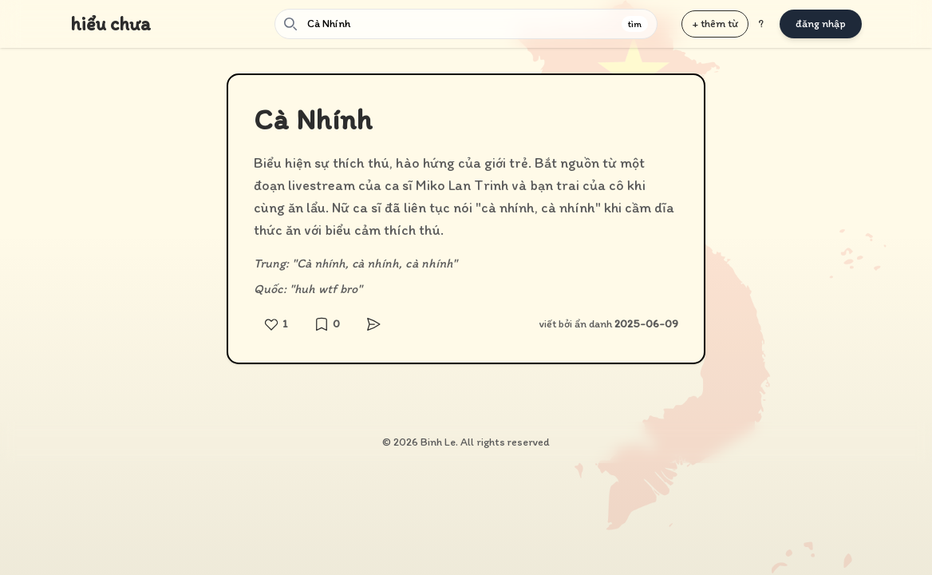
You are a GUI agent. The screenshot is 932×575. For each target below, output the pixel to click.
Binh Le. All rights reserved (485, 442)
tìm (635, 24)
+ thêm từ (715, 23)
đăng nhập (821, 23)
